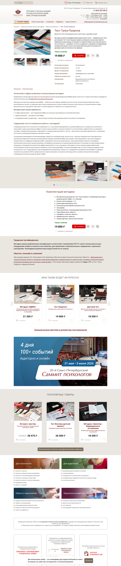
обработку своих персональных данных (66, 502)
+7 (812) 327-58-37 (100, 10)
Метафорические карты (54, 544)
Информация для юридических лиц (95, 22)
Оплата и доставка (37, 22)
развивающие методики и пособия (74, 423)
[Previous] (52, 62)
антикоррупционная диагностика (26, 457)
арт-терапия (67, 457)
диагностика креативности (72, 455)
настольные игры (69, 432)
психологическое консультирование (27, 432)
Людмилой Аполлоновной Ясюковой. (41, 99)
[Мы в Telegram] (32, 540)
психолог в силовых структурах (25, 429)
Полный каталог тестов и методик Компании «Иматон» (60, 401)
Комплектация (27, 89)
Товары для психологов (54, 541)
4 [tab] (63, 185)
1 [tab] (54, 185)
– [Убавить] (88, 55)
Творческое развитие (73, 445)
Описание (17, 89)
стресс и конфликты (21, 461)
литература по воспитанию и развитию (76, 427)
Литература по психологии (55, 547)
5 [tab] (66, 185)
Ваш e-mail (54, 508)
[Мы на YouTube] (26, 540)
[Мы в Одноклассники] (21, 540)
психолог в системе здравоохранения (27, 427)
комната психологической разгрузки (27, 459)
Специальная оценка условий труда (25, 551)
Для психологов (23, 415)
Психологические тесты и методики (32, 27)
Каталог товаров (52, 535)
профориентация (20, 434)
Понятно (88, 561)
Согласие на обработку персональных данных (26, 548)
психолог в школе (21, 423)
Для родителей (70, 415)
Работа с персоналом (26, 445)
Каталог (16, 27)
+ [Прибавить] (97, 55)
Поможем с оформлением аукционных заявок (27, 504)
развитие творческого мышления (74, 452)
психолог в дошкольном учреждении (27, 425)
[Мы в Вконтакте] (15, 540)
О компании (50, 22)
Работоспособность (52, 27)
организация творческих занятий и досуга (77, 459)
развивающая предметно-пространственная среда (79, 429)
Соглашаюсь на (62, 502)
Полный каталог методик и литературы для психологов (60, 330)
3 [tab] (60, 185)
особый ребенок (68, 425)
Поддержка (59, 22)
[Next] (13, 62)
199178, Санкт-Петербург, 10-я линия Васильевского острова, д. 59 (85, 8)
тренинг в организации (22, 455)
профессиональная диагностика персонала (29, 452)
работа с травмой (21, 436)
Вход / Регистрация (74, 2)
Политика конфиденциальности (24, 544)
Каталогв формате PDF (96, 505)
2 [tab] (57, 185)
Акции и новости (70, 22)
